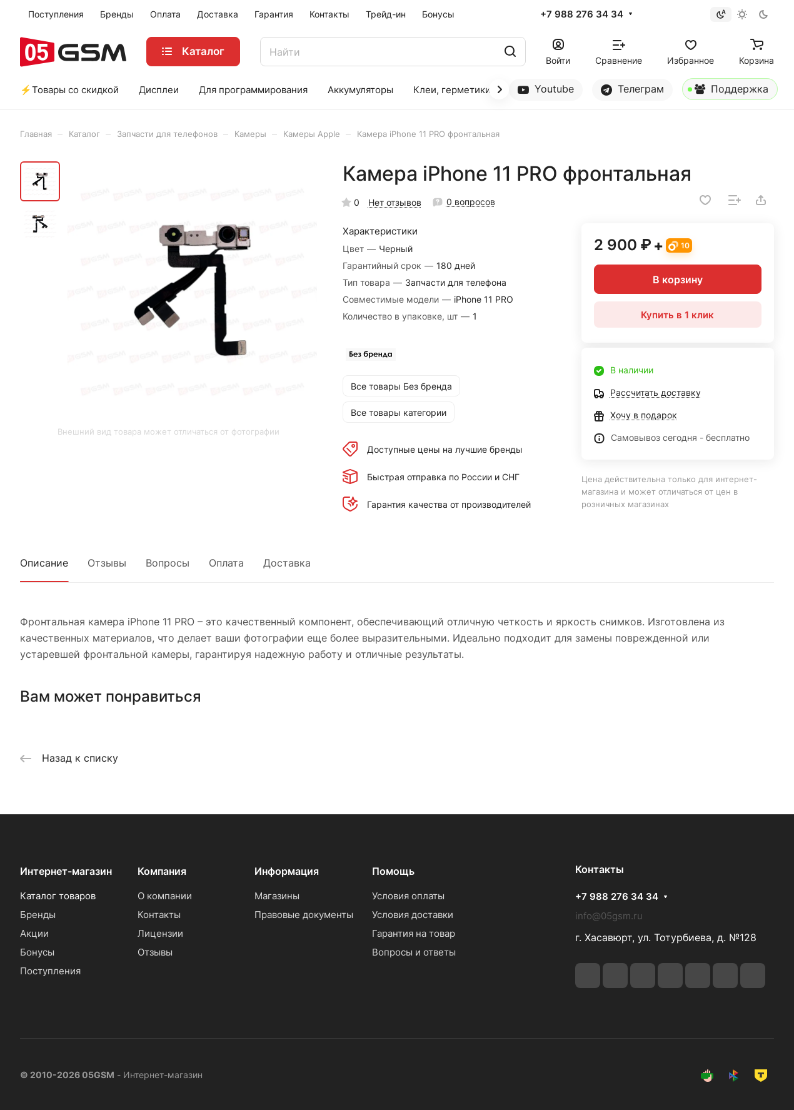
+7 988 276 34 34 (581, 14)
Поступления (50, 971)
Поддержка (728, 91)
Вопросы (167, 563)
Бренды (38, 915)
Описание (44, 563)
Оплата (226, 563)
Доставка (287, 563)
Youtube (546, 89)
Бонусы (37, 952)
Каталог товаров (58, 896)
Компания (162, 871)
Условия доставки (412, 915)
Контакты (159, 915)
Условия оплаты (408, 896)
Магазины (276, 896)
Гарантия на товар (413, 933)
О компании (165, 896)
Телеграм (632, 89)
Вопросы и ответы (414, 952)
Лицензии (160, 933)
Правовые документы (303, 915)
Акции (34, 933)
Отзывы (107, 563)
